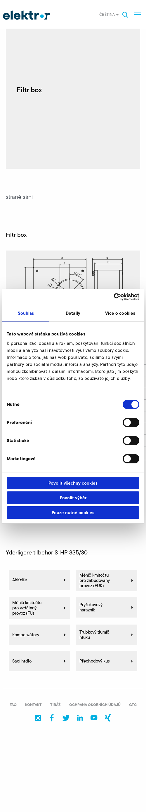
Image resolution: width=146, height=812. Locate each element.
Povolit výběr (73, 497)
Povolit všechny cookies (73, 483)
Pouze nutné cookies (73, 512)
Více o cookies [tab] (120, 313)
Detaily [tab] (73, 313)
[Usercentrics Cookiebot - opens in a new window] (113, 297)
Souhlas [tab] (26, 313)
